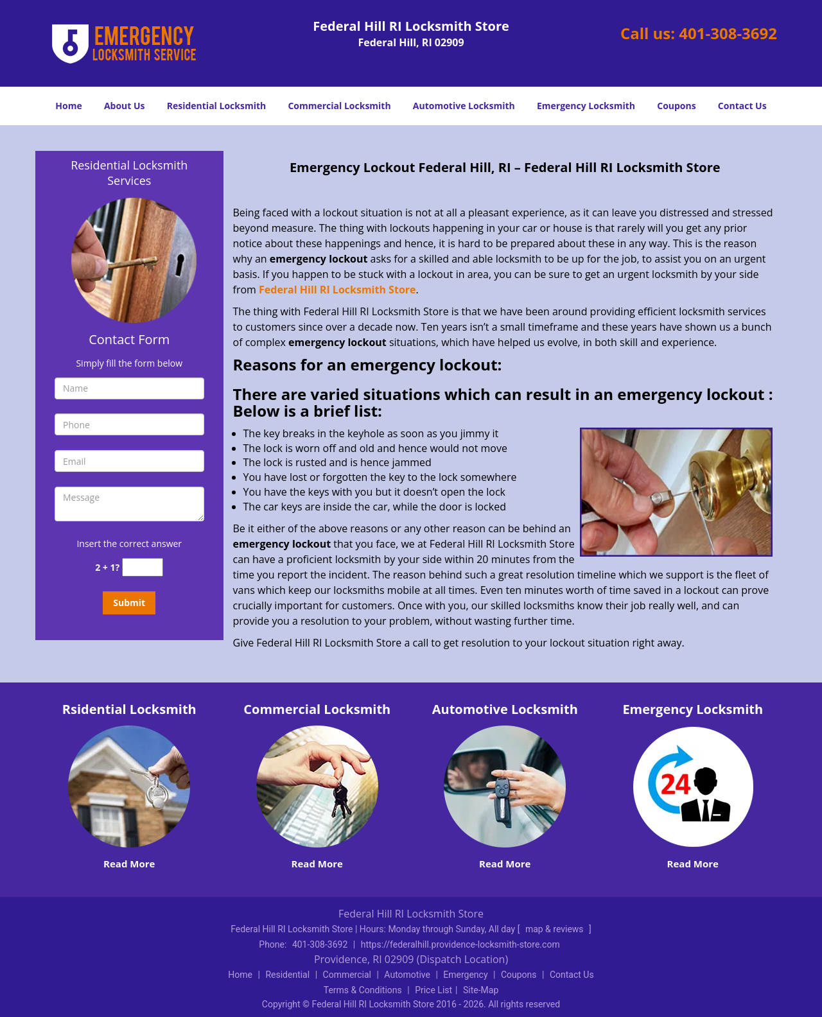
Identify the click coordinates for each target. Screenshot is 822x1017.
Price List (433, 990)
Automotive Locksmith (464, 106)
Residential (287, 974)
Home (68, 106)
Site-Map (480, 990)
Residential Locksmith (217, 106)
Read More (129, 863)
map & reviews (555, 929)
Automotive (407, 974)
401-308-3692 (728, 33)
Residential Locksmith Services (129, 172)
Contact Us (742, 106)
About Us (124, 106)
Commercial (347, 974)
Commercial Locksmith (339, 106)
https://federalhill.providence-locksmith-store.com (460, 944)
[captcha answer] (142, 567)
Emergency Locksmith (586, 106)
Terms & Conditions (363, 990)
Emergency (465, 974)
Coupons (676, 106)
